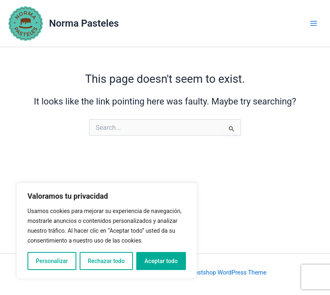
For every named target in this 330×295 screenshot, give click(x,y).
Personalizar (52, 261)
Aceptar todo (161, 261)
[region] (106, 231)
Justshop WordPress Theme (228, 272)
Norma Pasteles (84, 23)
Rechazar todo (106, 261)
